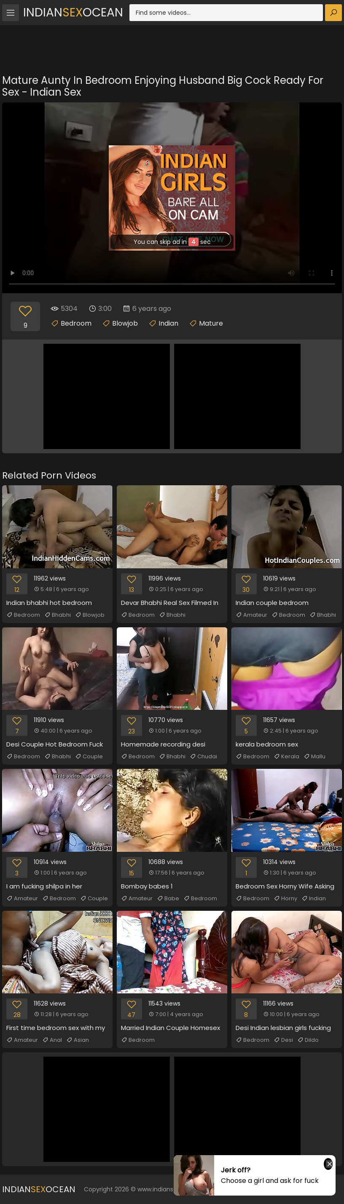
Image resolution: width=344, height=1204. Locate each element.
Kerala (286, 757)
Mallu (314, 757)
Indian (168, 323)
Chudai (203, 757)
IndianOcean (73, 12)
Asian (77, 1040)
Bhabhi (57, 615)
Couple (89, 757)
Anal (52, 1040)
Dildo (308, 1040)
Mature (211, 323)
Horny (285, 898)
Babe (168, 898)
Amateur (251, 615)
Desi (283, 1040)
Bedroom (76, 323)
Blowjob (125, 323)
